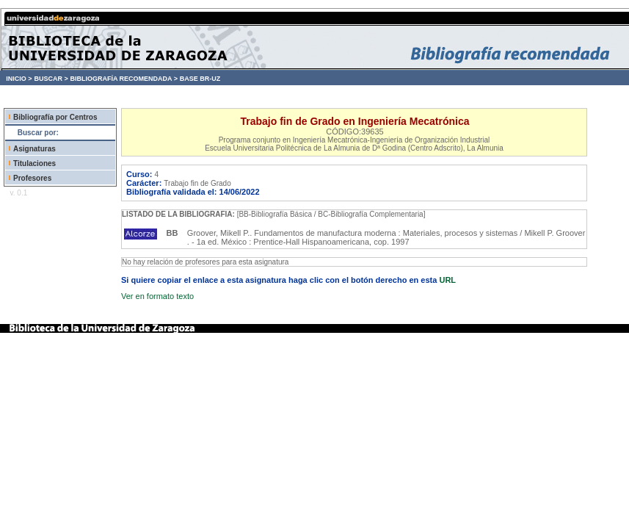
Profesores (32, 178)
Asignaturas (34, 149)
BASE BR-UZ (200, 78)
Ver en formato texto (157, 296)
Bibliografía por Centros (55, 117)
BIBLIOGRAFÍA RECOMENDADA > (124, 78)
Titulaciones (34, 163)
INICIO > (19, 78)
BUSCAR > (51, 78)
